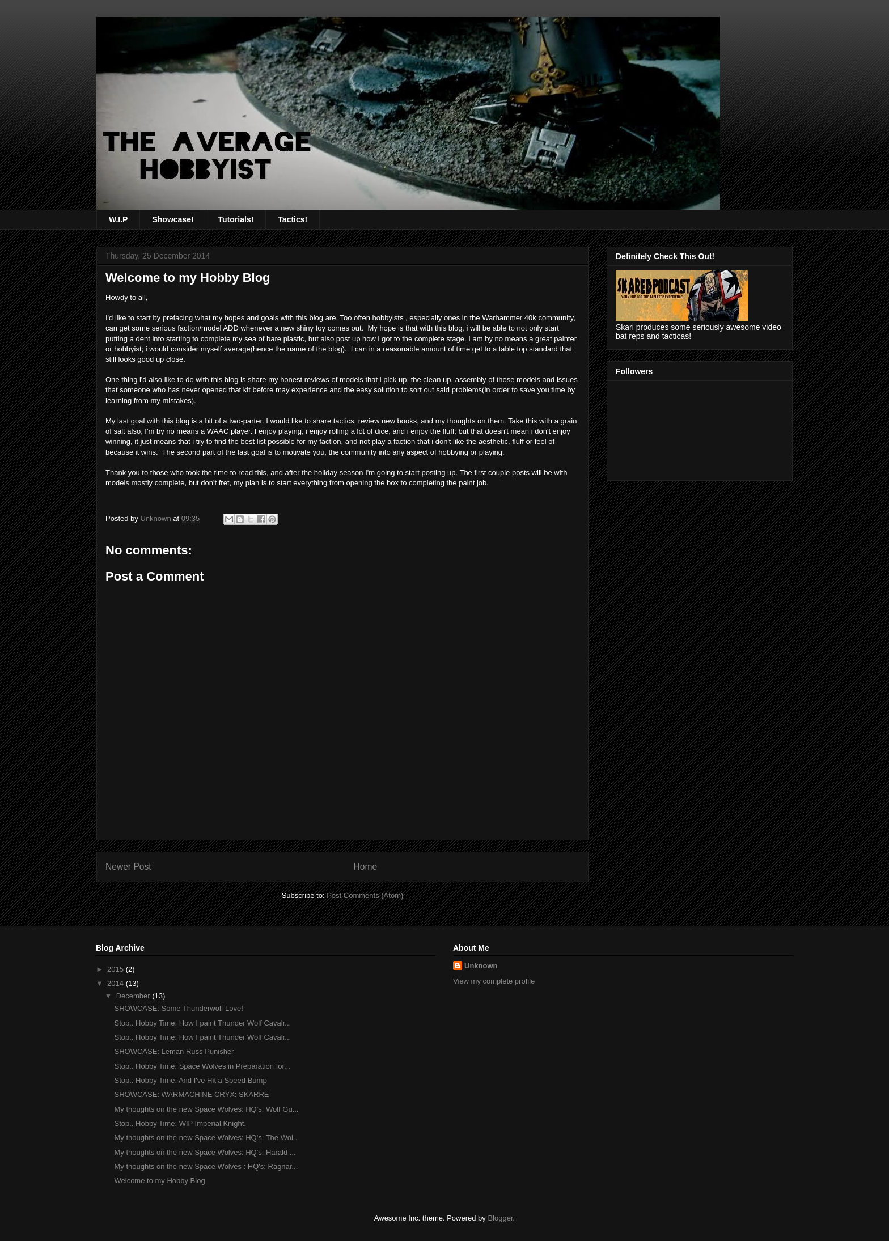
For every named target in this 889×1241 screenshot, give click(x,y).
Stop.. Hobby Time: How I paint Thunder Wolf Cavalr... (202, 1023)
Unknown (481, 966)
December (134, 996)
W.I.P (118, 219)
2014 (116, 983)
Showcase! (172, 219)
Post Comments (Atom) (365, 895)
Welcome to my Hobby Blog (159, 1180)
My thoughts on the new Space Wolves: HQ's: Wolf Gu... (206, 1109)
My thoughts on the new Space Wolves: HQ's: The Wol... (206, 1137)
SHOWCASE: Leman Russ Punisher (174, 1051)
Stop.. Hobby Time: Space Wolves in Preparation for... (202, 1066)
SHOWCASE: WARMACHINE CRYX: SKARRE (191, 1094)
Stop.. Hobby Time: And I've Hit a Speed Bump (190, 1080)
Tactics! (292, 219)
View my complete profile (494, 981)
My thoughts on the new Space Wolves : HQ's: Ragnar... (206, 1166)
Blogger (500, 1218)
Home (366, 866)
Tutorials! (236, 219)
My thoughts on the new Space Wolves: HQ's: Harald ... (204, 1152)
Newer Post (128, 866)
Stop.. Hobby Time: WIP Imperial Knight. (179, 1123)
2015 (116, 969)
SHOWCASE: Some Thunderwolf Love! (178, 1008)
